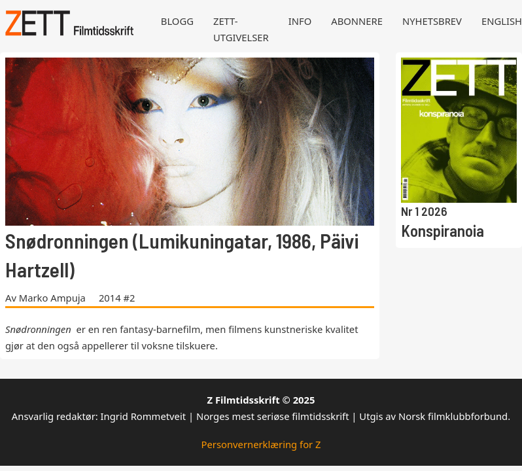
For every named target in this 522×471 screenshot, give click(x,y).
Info (299, 20)
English (501, 20)
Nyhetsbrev (432, 20)
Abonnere (357, 20)
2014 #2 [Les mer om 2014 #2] (117, 297)
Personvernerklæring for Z (261, 444)
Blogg (177, 20)
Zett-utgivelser (241, 29)
